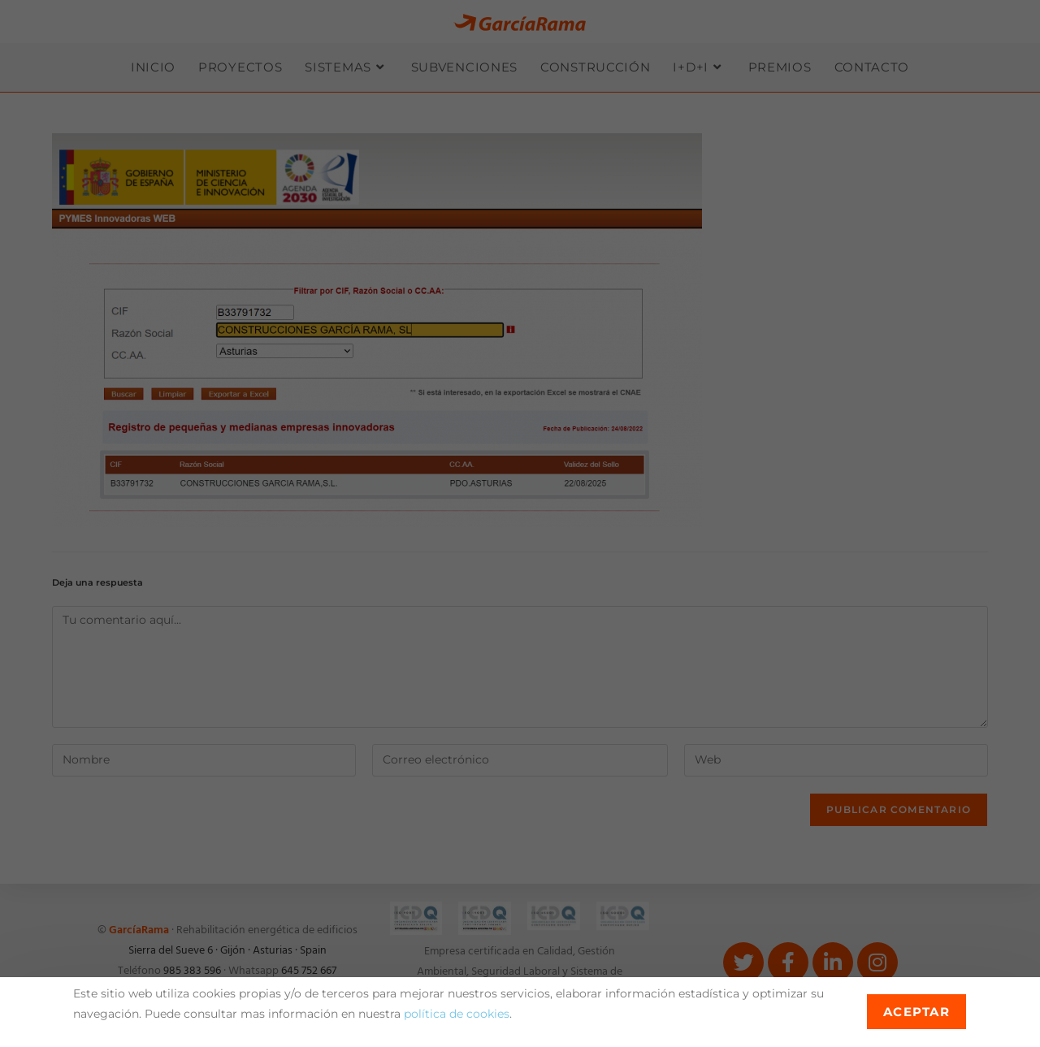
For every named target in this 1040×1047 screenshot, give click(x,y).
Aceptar (917, 1011)
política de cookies (456, 1013)
